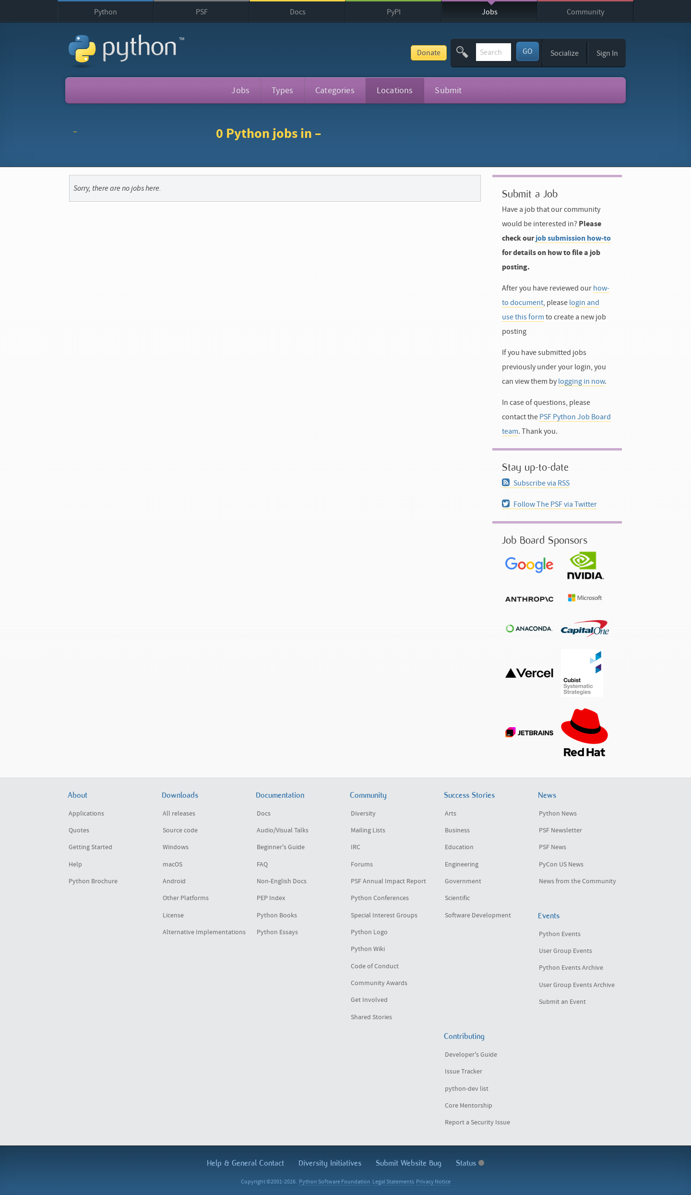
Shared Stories (371, 1017)
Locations (395, 90)
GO (528, 51)
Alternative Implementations (204, 932)
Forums (362, 864)
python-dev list (466, 1089)
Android (174, 881)
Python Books (277, 915)
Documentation (280, 795)
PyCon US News (561, 864)
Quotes (79, 830)
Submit (448, 90)
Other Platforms (186, 898)
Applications (86, 813)
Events (549, 916)
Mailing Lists (368, 830)
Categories (335, 90)
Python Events (560, 934)
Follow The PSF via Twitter (549, 504)
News (547, 795)
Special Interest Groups (384, 915)
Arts (450, 813)
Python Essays (277, 932)
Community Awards (379, 983)
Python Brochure (93, 881)
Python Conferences (380, 898)
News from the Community (577, 881)
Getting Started (90, 847)
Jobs (490, 12)
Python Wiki (368, 949)
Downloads (180, 795)
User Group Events (565, 951)
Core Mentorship (468, 1106)
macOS (172, 864)
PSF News (552, 847)
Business (457, 830)
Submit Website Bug (408, 1163)
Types (282, 90)
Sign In (607, 53)
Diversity (363, 813)
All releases (179, 813)
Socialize (564, 53)
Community (585, 12)
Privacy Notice (433, 1182)
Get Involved (369, 1000)
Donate (356, 53)
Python (105, 12)
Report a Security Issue (477, 1122)
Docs (298, 12)
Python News (558, 813)
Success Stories (469, 795)
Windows (176, 847)
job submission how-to (573, 238)
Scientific (457, 898)
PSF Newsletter (560, 830)
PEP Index (271, 898)
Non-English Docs (282, 881)
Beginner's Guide (281, 847)
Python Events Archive (571, 968)
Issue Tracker (463, 1071)
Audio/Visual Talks (283, 830)
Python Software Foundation (334, 1182)
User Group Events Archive (577, 985)
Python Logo (369, 932)
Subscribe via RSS (536, 483)
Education (459, 847)
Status (470, 1163)
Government (463, 881)
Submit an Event (562, 1002)
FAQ (262, 864)
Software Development (478, 915)
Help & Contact (245, 1163)
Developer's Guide (471, 1055)
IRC (355, 847)
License (173, 915)
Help (75, 864)
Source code (180, 830)
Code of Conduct (375, 966)
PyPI (394, 12)
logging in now (581, 381)
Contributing (464, 1036)
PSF (202, 12)
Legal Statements (393, 1182)
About (77, 795)
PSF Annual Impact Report (388, 881)
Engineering (461, 864)
